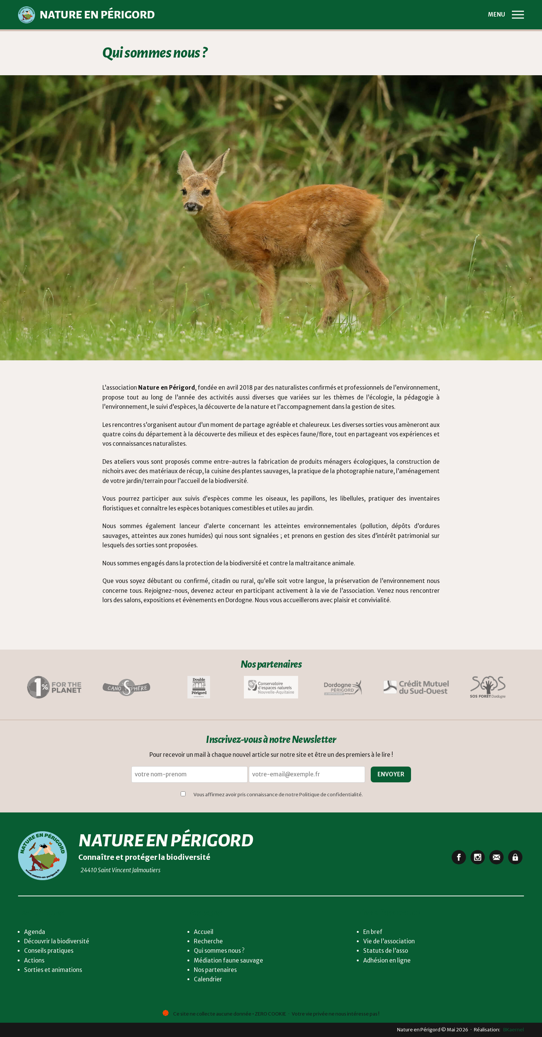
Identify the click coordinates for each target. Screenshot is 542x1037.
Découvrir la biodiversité (56, 941)
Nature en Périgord (165, 840)
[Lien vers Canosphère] (126, 688)
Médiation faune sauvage (228, 960)
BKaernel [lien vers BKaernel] (512, 1029)
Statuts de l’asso (385, 950)
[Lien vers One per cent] (54, 688)
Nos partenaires (215, 969)
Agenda (34, 931)
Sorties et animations (53, 969)
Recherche (208, 941)
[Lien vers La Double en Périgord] (199, 688)
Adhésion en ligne (387, 960)
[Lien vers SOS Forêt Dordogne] (488, 688)
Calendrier (208, 979)
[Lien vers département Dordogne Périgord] (343, 688)
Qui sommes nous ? (219, 950)
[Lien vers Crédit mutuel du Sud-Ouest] (415, 688)
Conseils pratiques (48, 950)
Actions (34, 960)
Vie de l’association (389, 941)
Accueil (203, 931)
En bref (372, 931)
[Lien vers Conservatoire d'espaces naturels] (271, 688)
